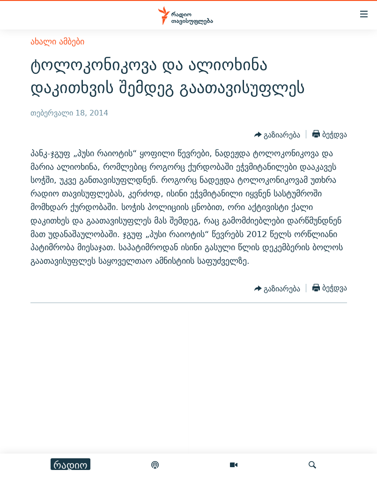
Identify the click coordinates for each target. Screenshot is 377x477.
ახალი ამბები (57, 41)
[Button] (277, 135)
